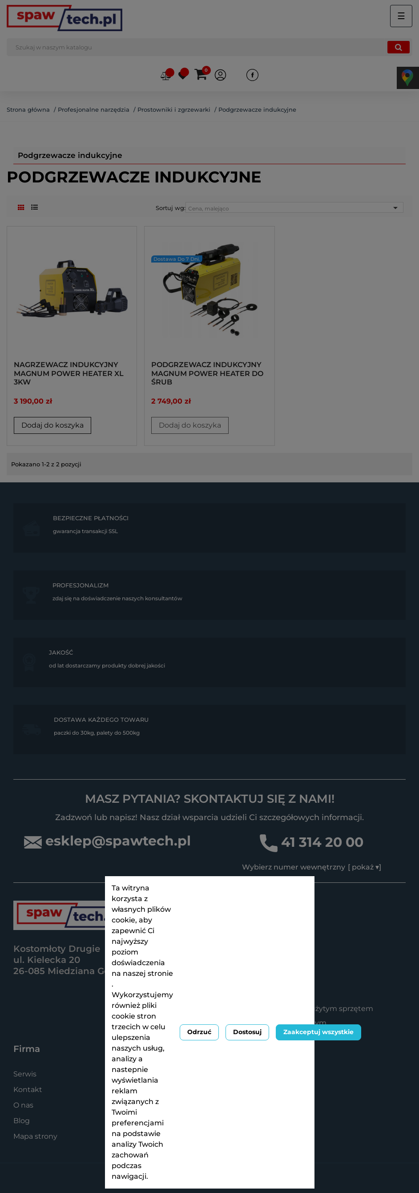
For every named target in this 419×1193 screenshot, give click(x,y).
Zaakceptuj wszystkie (318, 1032)
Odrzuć (199, 1032)
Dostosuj (247, 1032)
